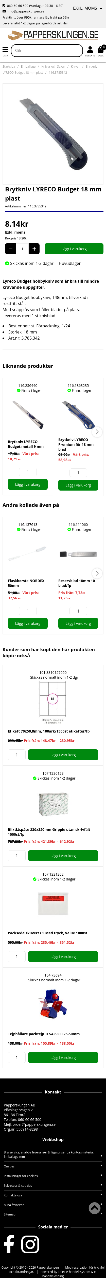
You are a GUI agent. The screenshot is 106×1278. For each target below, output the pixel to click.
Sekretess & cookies (53, 1185)
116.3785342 (58, 72)
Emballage (28, 66)
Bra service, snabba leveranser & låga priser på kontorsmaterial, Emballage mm (53, 1154)
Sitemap (53, 1214)
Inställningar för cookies (53, 1176)
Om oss (53, 1166)
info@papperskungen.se (23, 11)
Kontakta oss (53, 1195)
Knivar (75, 66)
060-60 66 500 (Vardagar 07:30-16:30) (33, 5)
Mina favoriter (53, 1205)
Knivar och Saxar (53, 66)
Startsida (9, 66)
